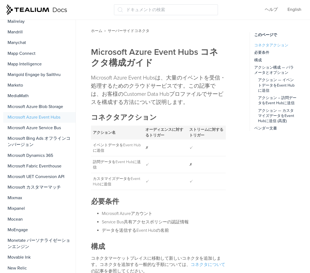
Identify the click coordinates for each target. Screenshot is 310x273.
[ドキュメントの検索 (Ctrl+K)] (166, 9)
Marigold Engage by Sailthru (34, 74)
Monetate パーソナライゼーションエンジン (39, 243)
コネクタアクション (271, 45)
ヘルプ (271, 9)
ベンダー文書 (265, 128)
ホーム (96, 30)
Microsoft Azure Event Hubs (34, 117)
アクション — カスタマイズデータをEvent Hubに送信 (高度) (276, 115)
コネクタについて (208, 264)
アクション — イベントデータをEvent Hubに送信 (276, 85)
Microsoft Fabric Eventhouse (34, 166)
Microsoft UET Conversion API (36, 176)
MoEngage (18, 230)
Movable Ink (19, 257)
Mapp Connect (21, 53)
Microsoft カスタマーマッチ (34, 187)
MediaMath (18, 96)
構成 (258, 60)
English (294, 9)
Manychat (17, 42)
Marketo (15, 85)
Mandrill (15, 32)
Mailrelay (16, 21)
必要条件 (261, 52)
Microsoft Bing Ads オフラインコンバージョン (39, 141)
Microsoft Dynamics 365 (30, 155)
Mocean (15, 219)
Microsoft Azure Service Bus (34, 128)
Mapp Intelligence (25, 64)
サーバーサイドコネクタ (128, 30)
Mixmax (15, 198)
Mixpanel (16, 208)
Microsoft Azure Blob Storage (35, 106)
